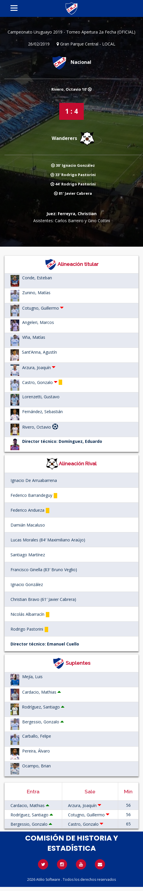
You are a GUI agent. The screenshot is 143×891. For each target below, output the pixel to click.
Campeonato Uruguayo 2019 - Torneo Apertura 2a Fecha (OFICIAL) (71, 32)
